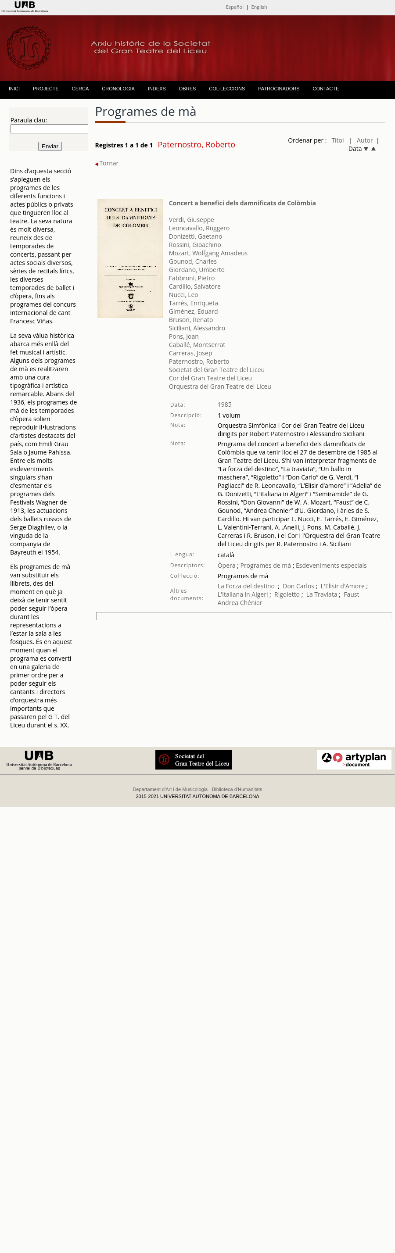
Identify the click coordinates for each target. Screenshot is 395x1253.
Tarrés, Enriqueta (193, 303)
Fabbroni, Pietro (192, 278)
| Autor (361, 140)
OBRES (187, 88)
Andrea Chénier (240, 602)
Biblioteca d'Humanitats (237, 789)
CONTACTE (326, 88)
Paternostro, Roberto (199, 361)
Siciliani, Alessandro (197, 328)
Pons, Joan (184, 336)
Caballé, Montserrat (197, 344)
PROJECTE (46, 88)
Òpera (227, 565)
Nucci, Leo (183, 294)
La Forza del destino (246, 586)
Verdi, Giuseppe (191, 219)
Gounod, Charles (193, 261)
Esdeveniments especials (331, 565)
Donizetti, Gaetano (196, 236)
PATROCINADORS (278, 88)
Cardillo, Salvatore (195, 286)
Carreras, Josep (190, 353)
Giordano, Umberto (197, 269)
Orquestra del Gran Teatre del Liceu (220, 386)
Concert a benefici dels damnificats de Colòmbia (242, 203)
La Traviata (322, 594)
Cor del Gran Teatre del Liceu (210, 378)
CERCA (80, 88)
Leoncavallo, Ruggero (199, 228)
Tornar (106, 163)
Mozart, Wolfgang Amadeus (208, 253)
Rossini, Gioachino (195, 244)
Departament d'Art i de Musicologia (170, 789)
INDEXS (157, 88)
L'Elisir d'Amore (343, 586)
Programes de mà (265, 565)
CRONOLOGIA (118, 88)
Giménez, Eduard (193, 311)
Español (235, 7)
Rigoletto (287, 594)
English (259, 7)
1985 (225, 404)
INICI (14, 88)
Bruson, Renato (191, 319)
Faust (351, 594)
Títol (337, 140)
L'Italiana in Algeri (243, 594)
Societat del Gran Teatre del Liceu (217, 369)
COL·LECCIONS (227, 88)
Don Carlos (298, 586)
